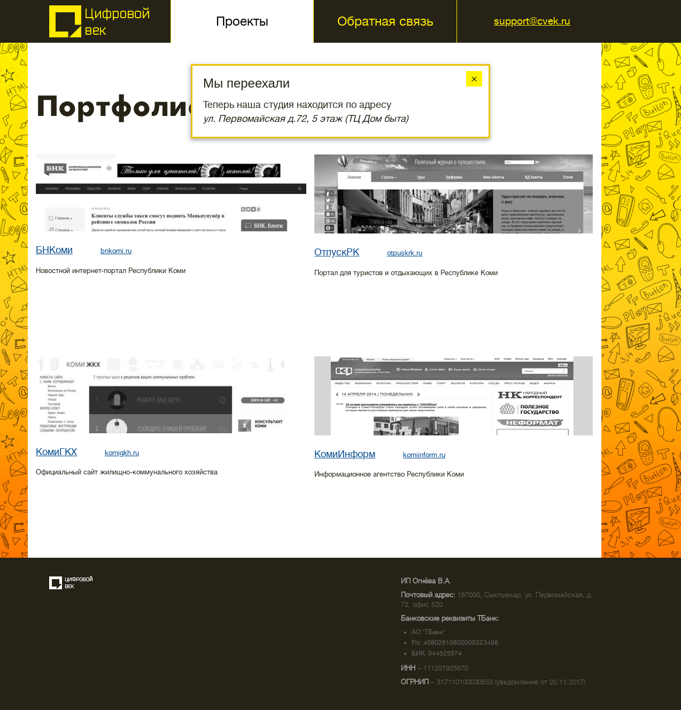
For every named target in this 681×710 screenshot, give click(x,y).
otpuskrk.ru (404, 253)
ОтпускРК (336, 252)
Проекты (242, 21)
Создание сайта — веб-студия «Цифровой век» (71, 582)
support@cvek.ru (532, 21)
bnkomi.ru (115, 251)
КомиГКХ (56, 452)
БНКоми (54, 250)
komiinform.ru (424, 455)
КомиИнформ (344, 454)
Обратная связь (385, 21)
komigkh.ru (122, 453)
